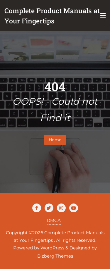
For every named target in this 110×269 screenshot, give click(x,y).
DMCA (54, 220)
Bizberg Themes (55, 256)
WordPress (52, 248)
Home (55, 139)
